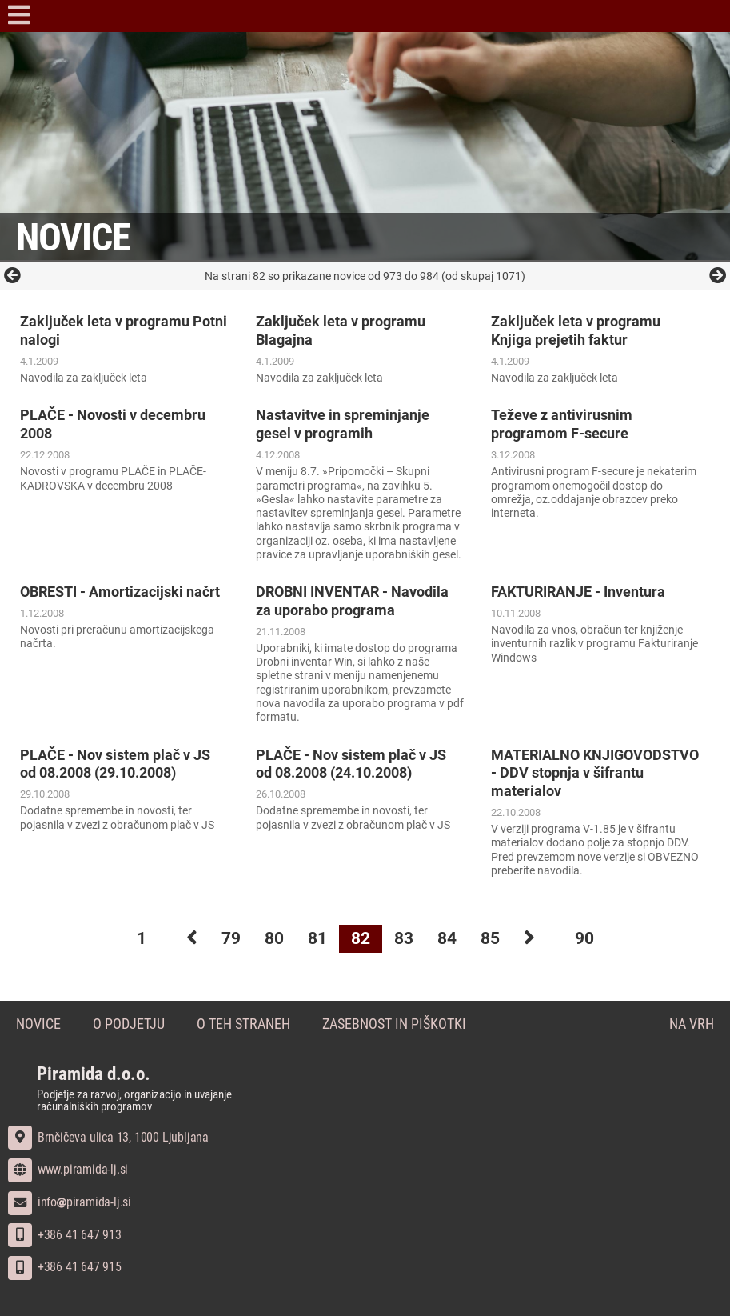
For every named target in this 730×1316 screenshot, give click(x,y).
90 (584, 938)
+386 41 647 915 (65, 1266)
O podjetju (129, 1024)
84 (447, 938)
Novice (38, 1024)
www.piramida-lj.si (68, 1169)
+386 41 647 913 (65, 1234)
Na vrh (691, 1024)
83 (403, 938)
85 (490, 938)
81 (317, 938)
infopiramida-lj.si (69, 1202)
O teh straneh (243, 1024)
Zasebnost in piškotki (394, 1024)
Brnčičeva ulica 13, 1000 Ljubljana (108, 1137)
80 (274, 938)
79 (231, 938)
